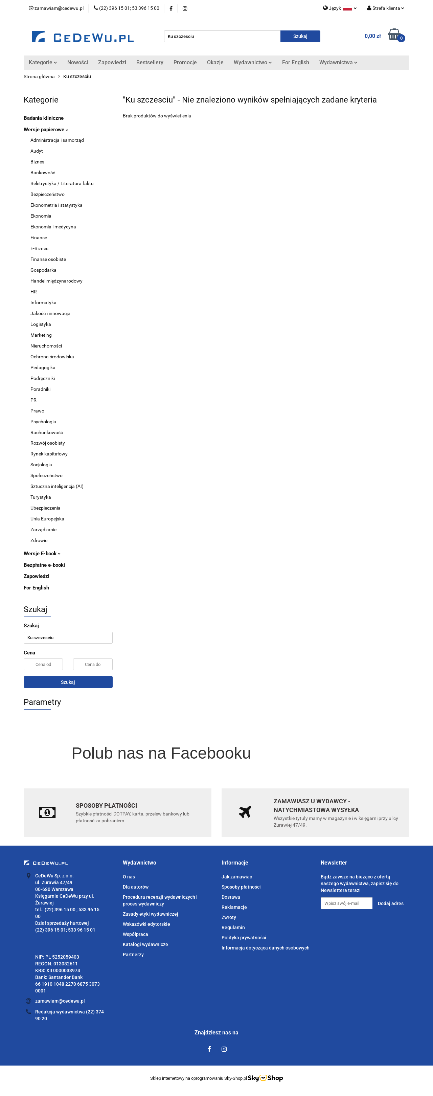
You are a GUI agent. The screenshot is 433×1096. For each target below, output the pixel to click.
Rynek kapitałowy (49, 453)
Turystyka (40, 497)
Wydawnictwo (253, 62)
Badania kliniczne (44, 118)
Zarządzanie (43, 529)
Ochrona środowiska (52, 356)
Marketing (41, 335)
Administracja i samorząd (57, 140)
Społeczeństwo (46, 475)
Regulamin (233, 927)
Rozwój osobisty (47, 443)
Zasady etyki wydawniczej (150, 914)
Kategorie (43, 62)
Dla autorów (136, 887)
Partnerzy (133, 954)
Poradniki (40, 389)
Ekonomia (40, 216)
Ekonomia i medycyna (53, 226)
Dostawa (231, 897)
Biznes (37, 161)
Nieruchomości (46, 346)
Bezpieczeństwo (47, 194)
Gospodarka (43, 270)
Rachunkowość (46, 432)
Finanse (38, 237)
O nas (129, 876)
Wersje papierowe (46, 130)
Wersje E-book (42, 554)
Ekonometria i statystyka (56, 205)
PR (33, 400)
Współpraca (135, 934)
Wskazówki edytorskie (146, 924)
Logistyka (40, 324)
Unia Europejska (47, 518)
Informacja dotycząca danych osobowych (266, 947)
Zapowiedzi (112, 62)
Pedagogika (42, 367)
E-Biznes (39, 248)
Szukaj (68, 682)
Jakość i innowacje (50, 313)
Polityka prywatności (244, 937)
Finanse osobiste (48, 259)
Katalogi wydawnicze (145, 944)
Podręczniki (42, 378)
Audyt (36, 151)
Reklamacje (234, 907)
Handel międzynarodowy (56, 281)
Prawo (37, 410)
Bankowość (42, 172)
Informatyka (43, 302)
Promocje (185, 62)
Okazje (215, 62)
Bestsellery (149, 62)
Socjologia (41, 464)
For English (295, 62)
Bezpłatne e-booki (44, 565)
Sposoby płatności (241, 887)
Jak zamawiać (237, 876)
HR (33, 291)
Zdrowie (38, 540)
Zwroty (229, 917)
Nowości (77, 62)
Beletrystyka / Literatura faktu (62, 183)
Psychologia (43, 421)
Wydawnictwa (338, 62)
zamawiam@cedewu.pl (60, 1001)
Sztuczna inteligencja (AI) (57, 486)
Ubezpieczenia (45, 508)
